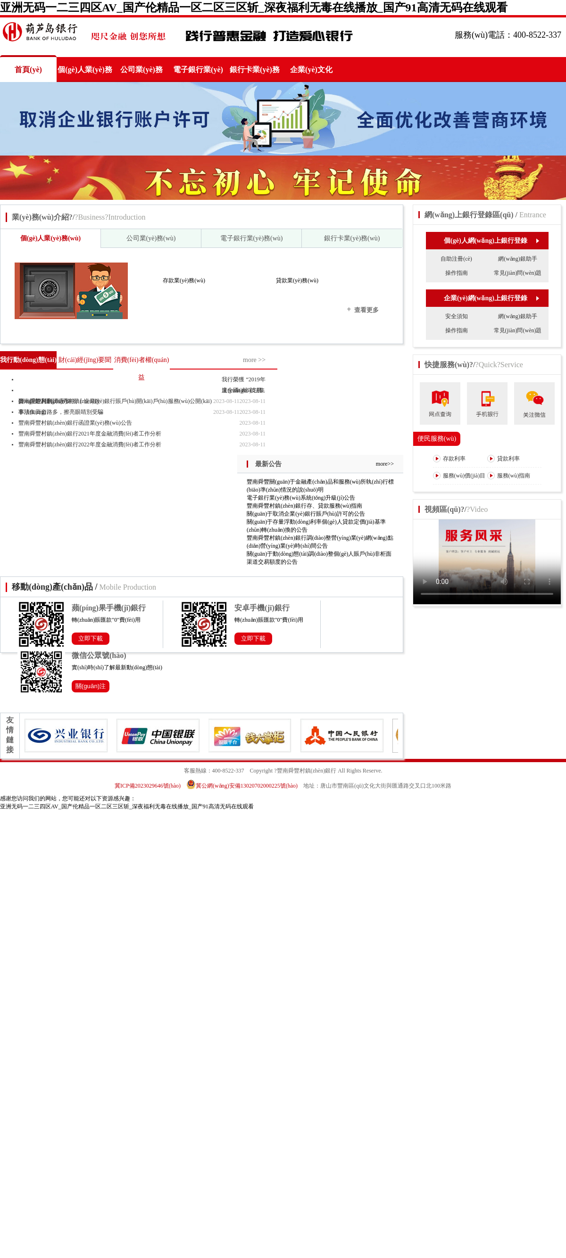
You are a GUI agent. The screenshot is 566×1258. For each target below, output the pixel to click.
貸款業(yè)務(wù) (297, 280)
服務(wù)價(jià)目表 (459, 483)
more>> (385, 463)
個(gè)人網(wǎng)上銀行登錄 (491, 240)
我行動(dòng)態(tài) (28, 359)
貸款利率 (503, 458)
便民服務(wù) (436, 438)
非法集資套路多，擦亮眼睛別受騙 (60, 412)
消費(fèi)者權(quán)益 (141, 368)
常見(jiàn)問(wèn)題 (518, 273)
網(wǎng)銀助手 (517, 258)
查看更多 (363, 309)
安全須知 (456, 316)
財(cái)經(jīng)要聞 (85, 359)
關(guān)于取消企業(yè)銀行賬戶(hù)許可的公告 (306, 513)
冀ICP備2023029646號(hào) (148, 785)
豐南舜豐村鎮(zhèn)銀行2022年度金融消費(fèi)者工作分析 (89, 444)
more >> (254, 359)
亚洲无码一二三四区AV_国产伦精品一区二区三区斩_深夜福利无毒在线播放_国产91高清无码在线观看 (254, 7)
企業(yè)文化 (311, 70)
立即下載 (90, 638)
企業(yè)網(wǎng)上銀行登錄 (491, 298)
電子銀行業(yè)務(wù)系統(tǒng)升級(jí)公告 (301, 497)
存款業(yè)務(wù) (184, 280)
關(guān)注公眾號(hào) (90, 687)
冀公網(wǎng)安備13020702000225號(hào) (242, 785)
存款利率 (449, 458)
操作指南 (456, 273)
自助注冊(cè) (456, 258)
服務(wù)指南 (509, 475)
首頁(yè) (28, 70)
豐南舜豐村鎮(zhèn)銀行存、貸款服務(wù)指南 (304, 505)
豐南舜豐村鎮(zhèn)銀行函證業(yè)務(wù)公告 (75, 422)
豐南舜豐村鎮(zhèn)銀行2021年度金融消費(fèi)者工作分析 (89, 433)
